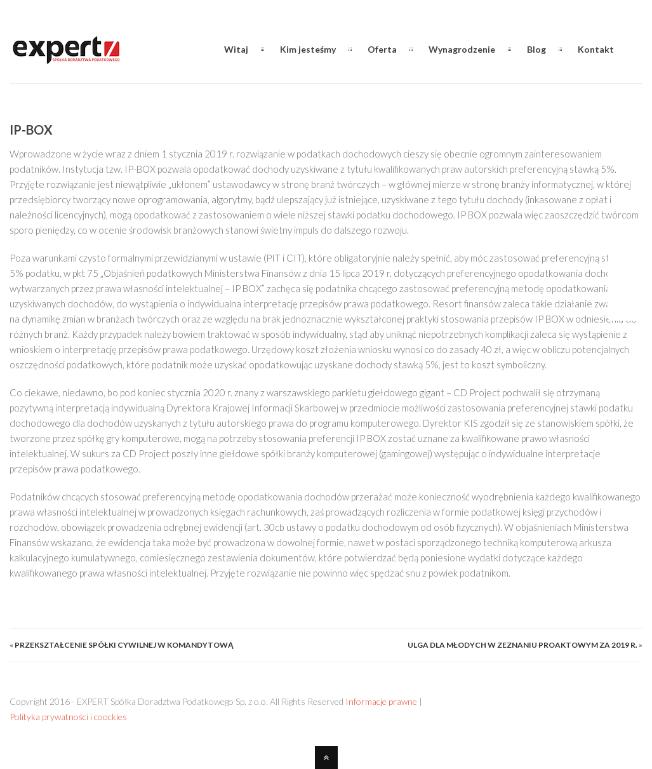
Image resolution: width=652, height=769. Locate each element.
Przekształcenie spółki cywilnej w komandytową (124, 645)
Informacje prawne (381, 701)
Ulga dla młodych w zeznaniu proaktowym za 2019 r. (522, 645)
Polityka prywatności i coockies (68, 716)
